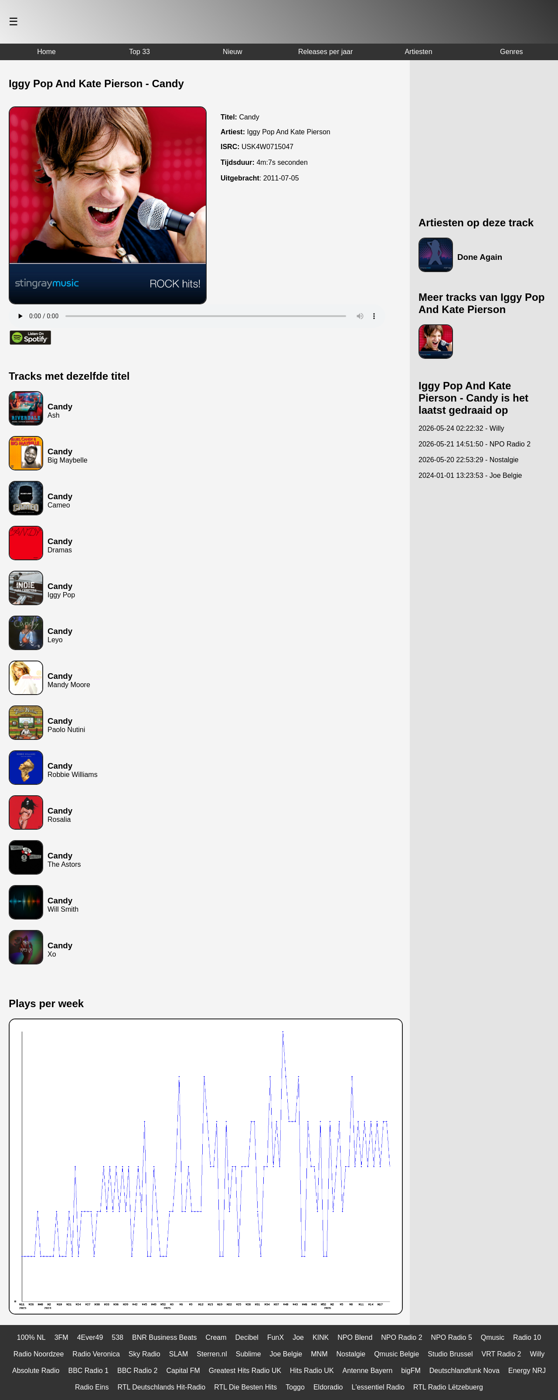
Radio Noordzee (39, 1354)
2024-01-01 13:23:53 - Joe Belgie (470, 475)
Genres (511, 51)
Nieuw (232, 51)
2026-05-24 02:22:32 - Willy (461, 428)
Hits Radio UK (311, 1370)
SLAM (178, 1354)
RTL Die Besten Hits (245, 1387)
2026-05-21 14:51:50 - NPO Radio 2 (474, 444)
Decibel (247, 1337)
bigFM (410, 1370)
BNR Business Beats (164, 1337)
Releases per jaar (325, 51)
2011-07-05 (281, 178)
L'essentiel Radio (378, 1387)
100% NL (31, 1337)
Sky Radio (144, 1354)
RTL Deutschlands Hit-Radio (161, 1387)
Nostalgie (350, 1354)
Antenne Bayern (368, 1370)
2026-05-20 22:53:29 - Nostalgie (468, 459)
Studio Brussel (450, 1354)
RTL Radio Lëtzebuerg (448, 1387)
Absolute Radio (36, 1370)
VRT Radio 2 (501, 1354)
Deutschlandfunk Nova (464, 1370)
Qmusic (492, 1337)
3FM (61, 1337)
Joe (298, 1337)
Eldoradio (328, 1387)
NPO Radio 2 (401, 1337)
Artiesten (418, 51)
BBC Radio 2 (137, 1370)
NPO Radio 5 (451, 1337)
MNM (319, 1354)
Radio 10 (527, 1337)
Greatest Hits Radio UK (245, 1370)
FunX (275, 1337)
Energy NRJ (527, 1370)
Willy (537, 1354)
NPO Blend (354, 1337)
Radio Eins (92, 1387)
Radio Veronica (96, 1354)
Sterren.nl (212, 1354)
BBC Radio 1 (88, 1370)
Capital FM (183, 1370)
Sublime (248, 1354)
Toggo (295, 1387)
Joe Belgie (286, 1354)
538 (117, 1337)
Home (46, 51)
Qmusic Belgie (396, 1354)
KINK (321, 1337)
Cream (216, 1337)
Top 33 (139, 51)
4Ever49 (90, 1337)
